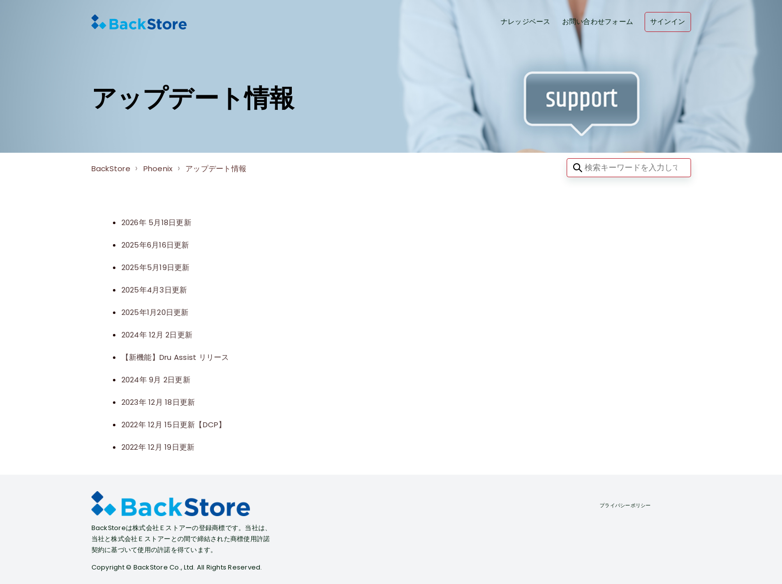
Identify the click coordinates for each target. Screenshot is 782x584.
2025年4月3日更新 (154, 290)
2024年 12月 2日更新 (157, 334)
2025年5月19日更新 (155, 267)
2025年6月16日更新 (155, 245)
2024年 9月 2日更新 (155, 379)
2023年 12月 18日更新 (158, 402)
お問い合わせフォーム (598, 21)
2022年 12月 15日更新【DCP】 (173, 424)
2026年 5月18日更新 (156, 222)
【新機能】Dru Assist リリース (175, 357)
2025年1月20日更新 (155, 312)
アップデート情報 (215, 168)
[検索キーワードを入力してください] (629, 167)
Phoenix (158, 168)
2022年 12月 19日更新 (158, 447)
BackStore (110, 168)
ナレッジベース (526, 21)
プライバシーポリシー (625, 505)
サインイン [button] (668, 21)
